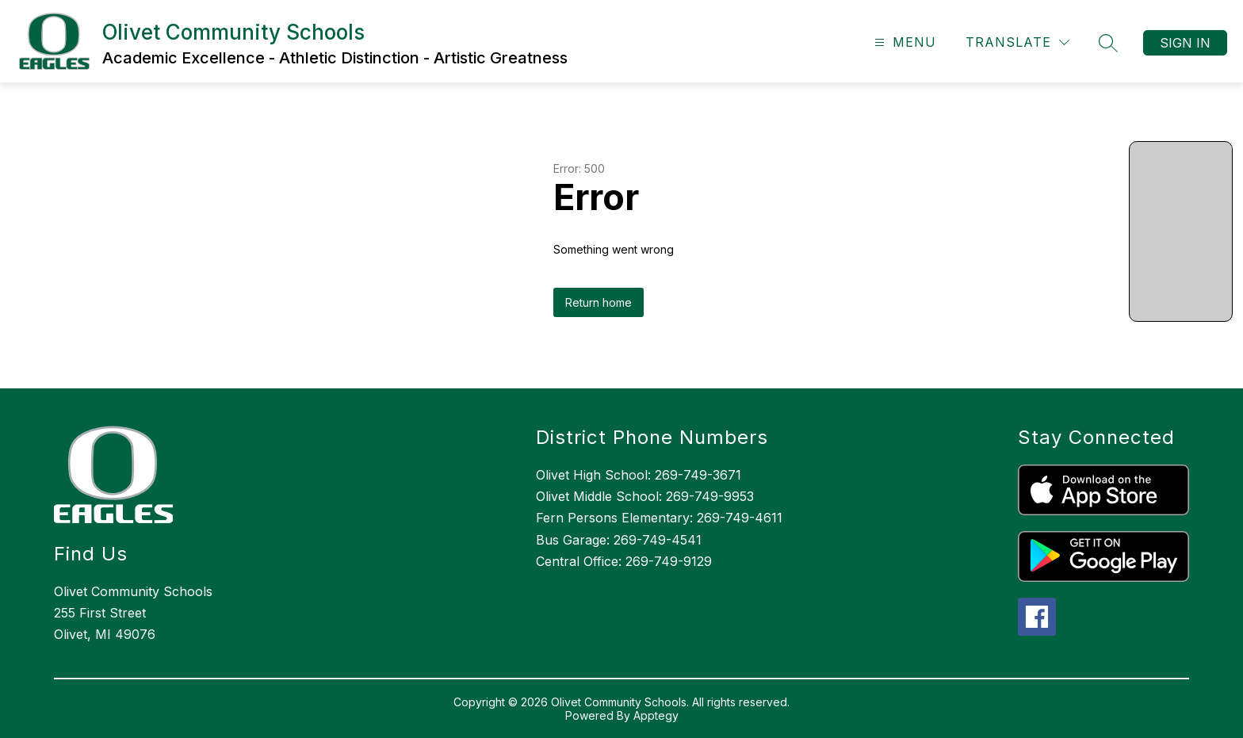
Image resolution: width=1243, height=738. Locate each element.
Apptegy (656, 715)
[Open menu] (903, 42)
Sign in (1185, 43)
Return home (598, 302)
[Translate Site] (1017, 42)
